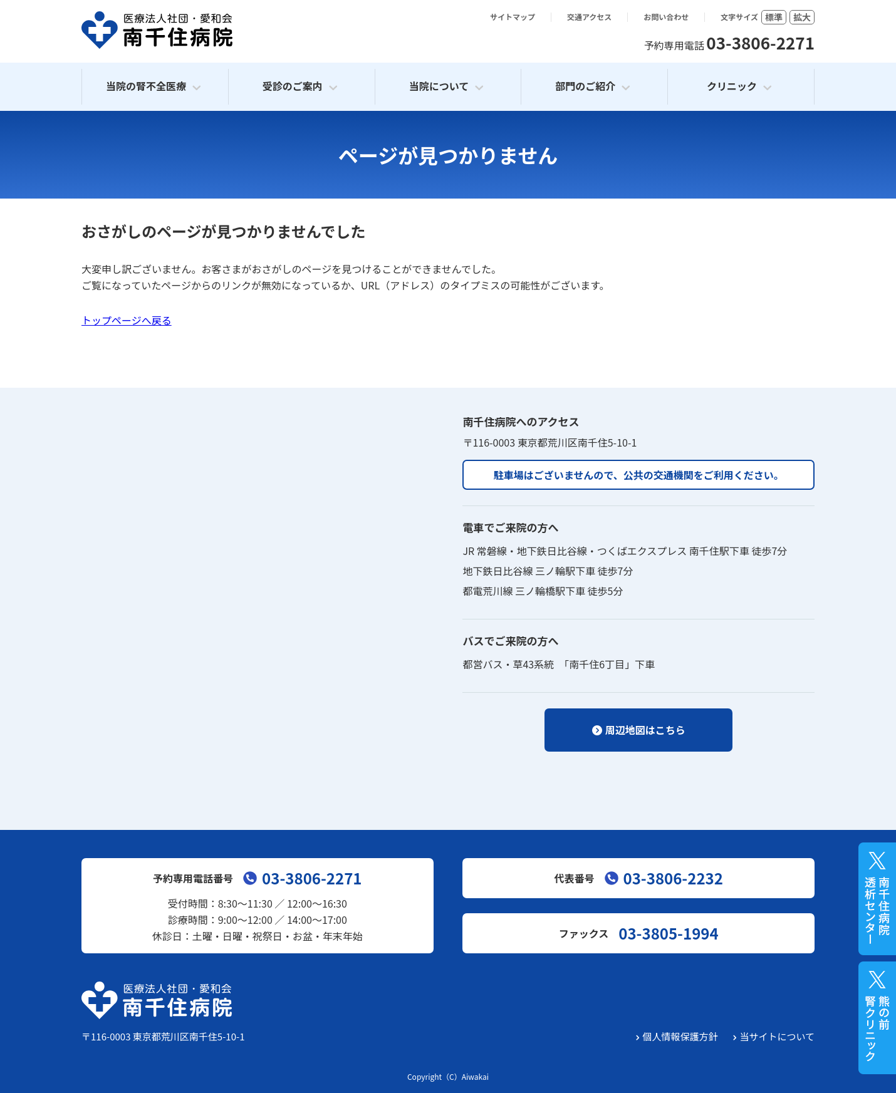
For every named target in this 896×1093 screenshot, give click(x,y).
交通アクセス (589, 17)
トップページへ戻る (126, 320)
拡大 (802, 17)
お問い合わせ (666, 17)
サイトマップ (512, 17)
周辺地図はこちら (645, 729)
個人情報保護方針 (679, 1036)
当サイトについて (777, 1036)
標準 (774, 17)
